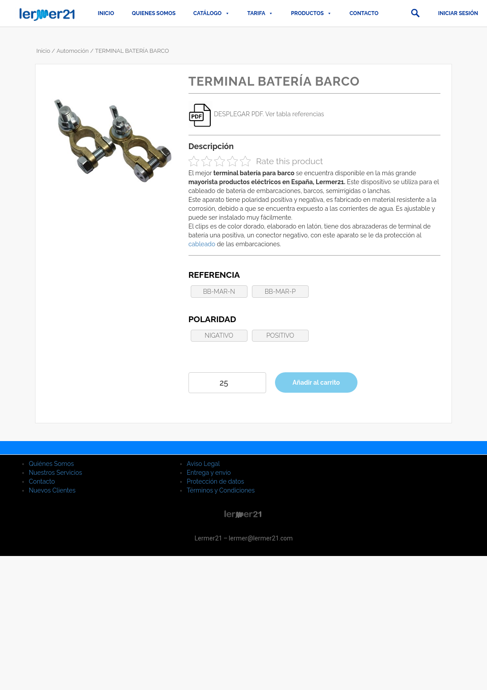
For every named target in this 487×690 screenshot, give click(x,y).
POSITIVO (280, 335)
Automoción (72, 50)
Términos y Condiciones (221, 490)
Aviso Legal (203, 463)
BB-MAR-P (280, 291)
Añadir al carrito (316, 382)
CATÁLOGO (211, 13)
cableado (202, 244)
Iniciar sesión (458, 13)
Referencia (214, 275)
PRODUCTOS (311, 13)
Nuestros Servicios (55, 472)
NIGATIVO (219, 335)
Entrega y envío (209, 472)
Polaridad (212, 319)
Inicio (106, 13)
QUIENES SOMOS (154, 13)
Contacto (364, 13)
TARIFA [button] (260, 13)
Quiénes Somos (51, 463)
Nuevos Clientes (52, 490)
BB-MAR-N (219, 291)
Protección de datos (215, 481)
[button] (415, 13)
